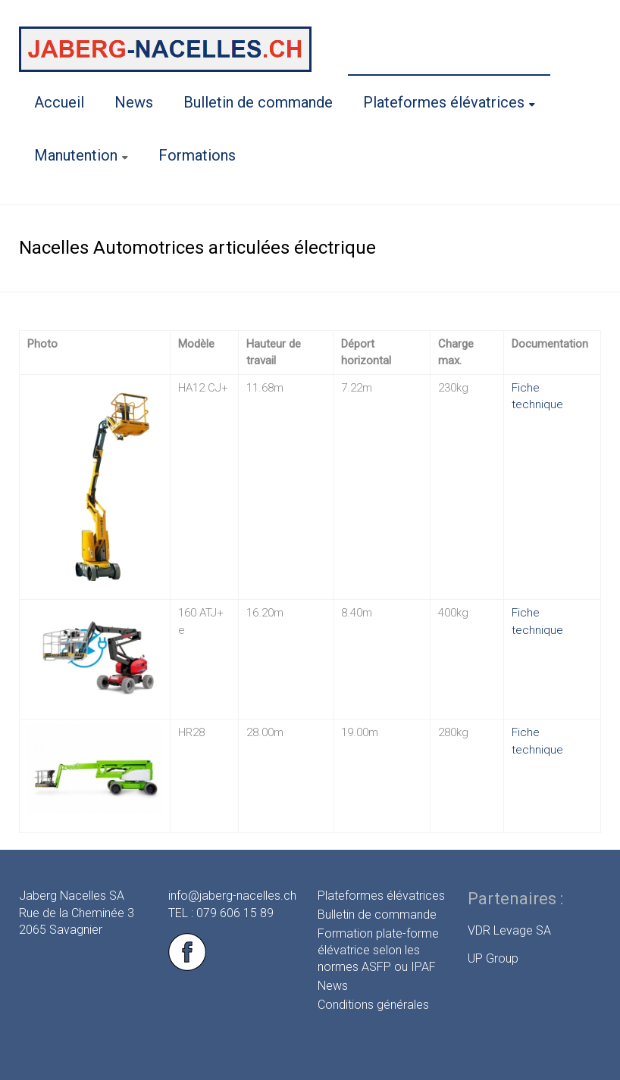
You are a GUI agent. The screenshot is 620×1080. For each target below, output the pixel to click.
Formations (197, 155)
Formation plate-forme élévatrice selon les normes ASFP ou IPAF (378, 950)
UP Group (493, 958)
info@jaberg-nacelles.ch (232, 895)
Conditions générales (373, 1004)
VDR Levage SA (509, 930)
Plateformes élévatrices (443, 102)
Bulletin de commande (258, 102)
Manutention (75, 155)
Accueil (59, 102)
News (133, 102)
